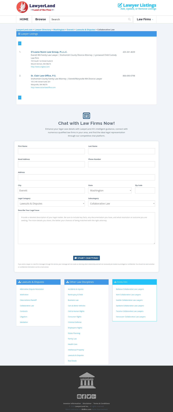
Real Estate (72, 361)
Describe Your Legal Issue (28, 210)
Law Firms (145, 19)
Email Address (24, 159)
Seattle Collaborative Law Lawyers (129, 300)
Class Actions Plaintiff (28, 300)
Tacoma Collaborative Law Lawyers (129, 311)
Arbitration (24, 294)
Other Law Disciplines (82, 282)
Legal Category (24, 198)
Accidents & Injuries (75, 289)
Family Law (72, 339)
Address (21, 172)
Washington (59, 29)
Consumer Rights (74, 317)
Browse (40, 19)
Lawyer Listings (137, 5)
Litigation (23, 317)
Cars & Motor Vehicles (76, 306)
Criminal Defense (74, 322)
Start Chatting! (86, 258)
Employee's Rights (75, 328)
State (90, 185)
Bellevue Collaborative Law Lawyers (130, 289)
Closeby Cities (122, 282)
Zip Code (138, 185)
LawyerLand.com (24, 29)
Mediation (24, 322)
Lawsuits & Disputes (85, 29)
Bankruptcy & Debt (75, 294)
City (19, 185)
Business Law (73, 300)
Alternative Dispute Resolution (32, 289)
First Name (22, 146)
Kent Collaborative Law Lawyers (128, 294)
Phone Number (94, 159)
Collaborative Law (27, 306)
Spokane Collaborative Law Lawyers (130, 306)
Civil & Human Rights (76, 311)
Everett (70, 29)
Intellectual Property (76, 350)
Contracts (24, 311)
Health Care (72, 344)
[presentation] (86, 250)
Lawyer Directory (43, 29)
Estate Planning (74, 333)
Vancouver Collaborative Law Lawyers (130, 317)
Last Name (92, 146)
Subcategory (93, 198)
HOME (24, 19)
